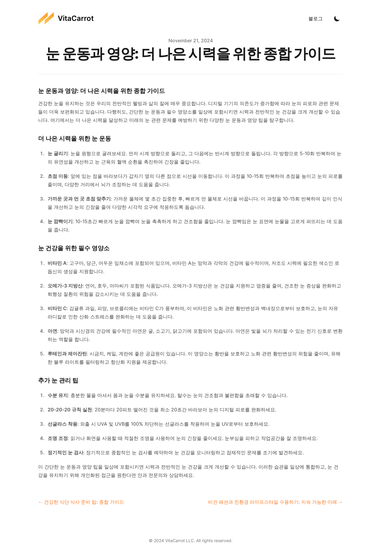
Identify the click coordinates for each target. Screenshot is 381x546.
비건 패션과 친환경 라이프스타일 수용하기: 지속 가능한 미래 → (275, 502)
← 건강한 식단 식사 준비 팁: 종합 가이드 (81, 502)
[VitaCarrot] (66, 18)
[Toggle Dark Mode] (337, 18)
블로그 (315, 18)
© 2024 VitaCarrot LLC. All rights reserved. (190, 540)
